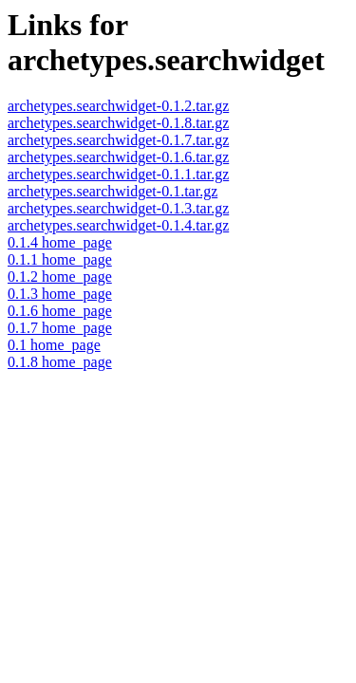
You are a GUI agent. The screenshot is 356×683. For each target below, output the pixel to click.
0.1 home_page (54, 345)
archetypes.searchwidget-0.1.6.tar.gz (118, 157)
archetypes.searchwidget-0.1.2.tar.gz (118, 106)
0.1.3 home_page (60, 294)
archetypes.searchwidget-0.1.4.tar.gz (118, 225)
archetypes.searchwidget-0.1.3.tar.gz (118, 208)
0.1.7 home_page (60, 328)
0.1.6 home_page (60, 311)
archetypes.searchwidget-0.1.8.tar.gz (118, 123)
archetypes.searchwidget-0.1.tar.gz (112, 191)
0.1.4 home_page (60, 242)
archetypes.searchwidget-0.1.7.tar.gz (118, 140)
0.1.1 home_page (60, 259)
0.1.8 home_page (60, 362)
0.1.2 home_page (60, 276)
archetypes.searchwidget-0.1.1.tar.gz (118, 174)
